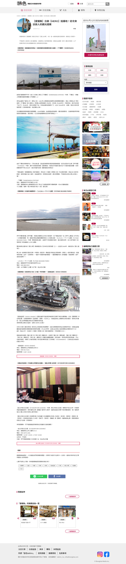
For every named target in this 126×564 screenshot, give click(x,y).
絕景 (34, 465)
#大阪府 (98, 104)
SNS (21, 469)
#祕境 (104, 115)
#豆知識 (84, 109)
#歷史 (95, 117)
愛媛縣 (22, 465)
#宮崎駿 (95, 112)
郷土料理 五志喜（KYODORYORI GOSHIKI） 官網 (48, 443)
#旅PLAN (102, 117)
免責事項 (62, 553)
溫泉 (28, 465)
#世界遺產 (85, 115)
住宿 (89, 70)
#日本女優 (85, 101)
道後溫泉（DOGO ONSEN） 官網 (48, 356)
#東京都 (98, 101)
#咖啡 (89, 112)
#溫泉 (84, 112)
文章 (81, 3)
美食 (46, 465)
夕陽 (60, 465)
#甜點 (103, 109)
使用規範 (41, 553)
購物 (89, 75)
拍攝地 (74, 465)
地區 (85, 79)
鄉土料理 (67, 465)
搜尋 (95, 89)
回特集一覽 (104, 184)
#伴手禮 (98, 115)
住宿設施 (32, 549)
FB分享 (58, 476)
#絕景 (91, 109)
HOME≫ (19, 16)
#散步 (84, 117)
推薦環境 (52, 553)
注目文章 (22, 549)
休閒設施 (57, 549)
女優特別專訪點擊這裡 (96, 55)
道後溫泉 (53, 465)
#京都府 (91, 104)
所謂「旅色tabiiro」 (26, 553)
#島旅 (92, 101)
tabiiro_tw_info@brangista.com (67, 557)
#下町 (92, 115)
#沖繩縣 (84, 104)
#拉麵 (99, 107)
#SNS (102, 112)
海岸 (40, 465)
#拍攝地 (97, 109)
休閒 (101, 75)
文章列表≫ (24, 16)
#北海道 (84, 107)
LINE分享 (40, 476)
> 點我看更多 (72, 496)
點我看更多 (104, 278)
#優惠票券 (92, 107)
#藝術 (89, 117)
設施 (72, 3)
